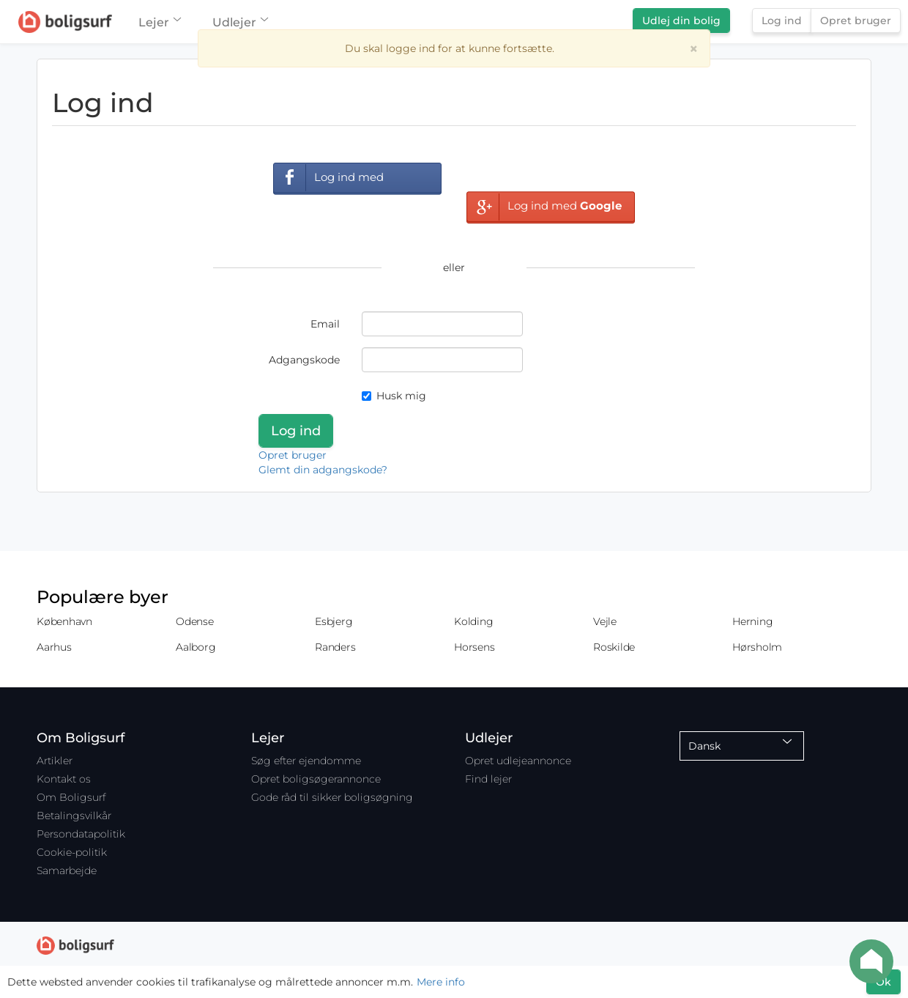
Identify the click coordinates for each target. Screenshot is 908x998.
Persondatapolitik (81, 833)
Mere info (441, 981)
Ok (883, 981)
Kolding (473, 621)
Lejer (159, 22)
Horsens (474, 647)
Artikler (54, 760)
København (64, 621)
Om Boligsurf (71, 797)
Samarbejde (67, 870)
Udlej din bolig (681, 20)
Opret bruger (855, 20)
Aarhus (54, 647)
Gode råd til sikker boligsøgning (332, 797)
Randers (335, 647)
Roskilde (614, 647)
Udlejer (239, 22)
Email (325, 323)
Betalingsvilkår (74, 815)
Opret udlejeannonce (518, 760)
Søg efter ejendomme (306, 760)
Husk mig (394, 395)
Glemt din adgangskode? (322, 469)
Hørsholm (757, 647)
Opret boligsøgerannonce (316, 779)
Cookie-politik (72, 852)
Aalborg (195, 647)
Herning (752, 621)
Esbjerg (333, 621)
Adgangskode (304, 359)
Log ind (782, 20)
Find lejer (488, 779)
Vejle (605, 621)
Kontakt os (64, 779)
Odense (195, 621)
